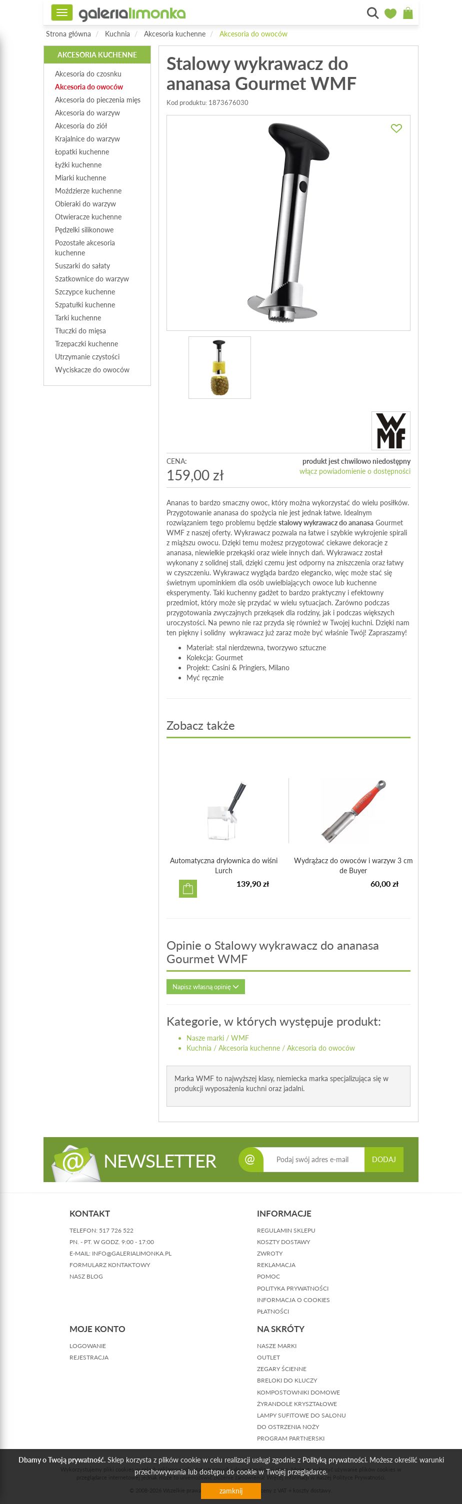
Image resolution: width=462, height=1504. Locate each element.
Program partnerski (290, 1438)
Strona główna (68, 33)
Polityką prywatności (334, 1460)
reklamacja (276, 1265)
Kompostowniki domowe (298, 1392)
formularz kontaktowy (110, 1265)
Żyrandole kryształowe (297, 1404)
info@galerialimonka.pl (132, 1253)
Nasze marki (205, 1038)
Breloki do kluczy (287, 1380)
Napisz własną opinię (205, 987)
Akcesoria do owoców (254, 33)
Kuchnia (117, 33)
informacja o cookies (293, 1300)
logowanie (88, 1346)
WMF (240, 1038)
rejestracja (89, 1357)
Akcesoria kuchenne (175, 33)
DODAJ (384, 1159)
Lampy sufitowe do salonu (301, 1415)
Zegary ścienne (281, 1369)
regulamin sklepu (286, 1230)
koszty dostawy (283, 1242)
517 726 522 (116, 1230)
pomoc (268, 1276)
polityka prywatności (292, 1288)
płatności (273, 1311)
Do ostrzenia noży (288, 1427)
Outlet (268, 1357)
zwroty (269, 1253)
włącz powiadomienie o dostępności (355, 471)
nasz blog (86, 1276)
